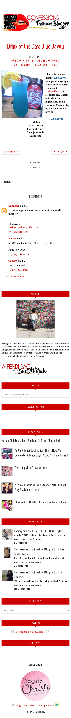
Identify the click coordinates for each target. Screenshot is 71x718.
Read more (34, 539)
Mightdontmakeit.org (26, 65)
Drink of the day (20, 60)
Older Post (35, 167)
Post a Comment (14, 276)
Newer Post (35, 162)
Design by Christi (24, 705)
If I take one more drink (45, 60)
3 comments (11, 151)
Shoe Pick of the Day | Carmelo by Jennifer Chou (41, 502)
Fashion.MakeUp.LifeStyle (23, 227)
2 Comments (21, 565)
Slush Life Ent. (48, 65)
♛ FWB (12, 238)
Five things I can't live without (31, 467)
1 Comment (20, 542)
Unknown (14, 206)
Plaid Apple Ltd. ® (45, 705)
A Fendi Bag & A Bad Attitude (30, 632)
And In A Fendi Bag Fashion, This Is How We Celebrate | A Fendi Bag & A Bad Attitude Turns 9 (41, 453)
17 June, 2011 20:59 (18, 254)
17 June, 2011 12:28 (18, 232)
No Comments (22, 588)
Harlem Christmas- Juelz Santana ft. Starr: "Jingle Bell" (32, 440)
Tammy (13, 261)
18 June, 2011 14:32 (18, 270)
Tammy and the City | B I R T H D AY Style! (38, 531)
